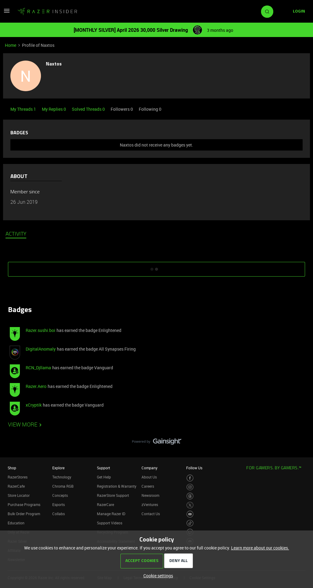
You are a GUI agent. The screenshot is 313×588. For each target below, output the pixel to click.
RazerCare (105, 504)
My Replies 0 (54, 109)
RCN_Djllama (38, 367)
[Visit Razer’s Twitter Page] (190, 505)
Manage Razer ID (111, 513)
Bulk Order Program (24, 513)
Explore (58, 467)
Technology (61, 476)
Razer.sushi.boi (40, 330)
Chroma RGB (63, 486)
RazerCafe (16, 486)
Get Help (104, 476)
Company (149, 467)
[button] (6, 13)
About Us (149, 476)
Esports (58, 504)
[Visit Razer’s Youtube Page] (190, 514)
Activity (16, 234)
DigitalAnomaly (41, 349)
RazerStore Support (113, 495)
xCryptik (34, 405)
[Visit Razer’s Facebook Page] (190, 478)
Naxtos (54, 64)
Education (16, 522)
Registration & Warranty (116, 486)
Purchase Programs (24, 504)
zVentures (150, 504)
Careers (148, 486)
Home (10, 45)
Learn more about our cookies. (260, 548)
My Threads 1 (23, 109)
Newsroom (150, 495)
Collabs (58, 513)
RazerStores (18, 476)
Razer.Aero (36, 386)
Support (103, 467)
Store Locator (19, 495)
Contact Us (151, 513)
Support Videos (109, 522)
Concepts (60, 495)
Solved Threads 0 (89, 109)
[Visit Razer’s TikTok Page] (190, 523)
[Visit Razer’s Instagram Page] (190, 487)
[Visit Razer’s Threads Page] (190, 496)
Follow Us (194, 467)
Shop (12, 467)
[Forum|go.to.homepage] (47, 12)
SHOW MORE (156, 267)
